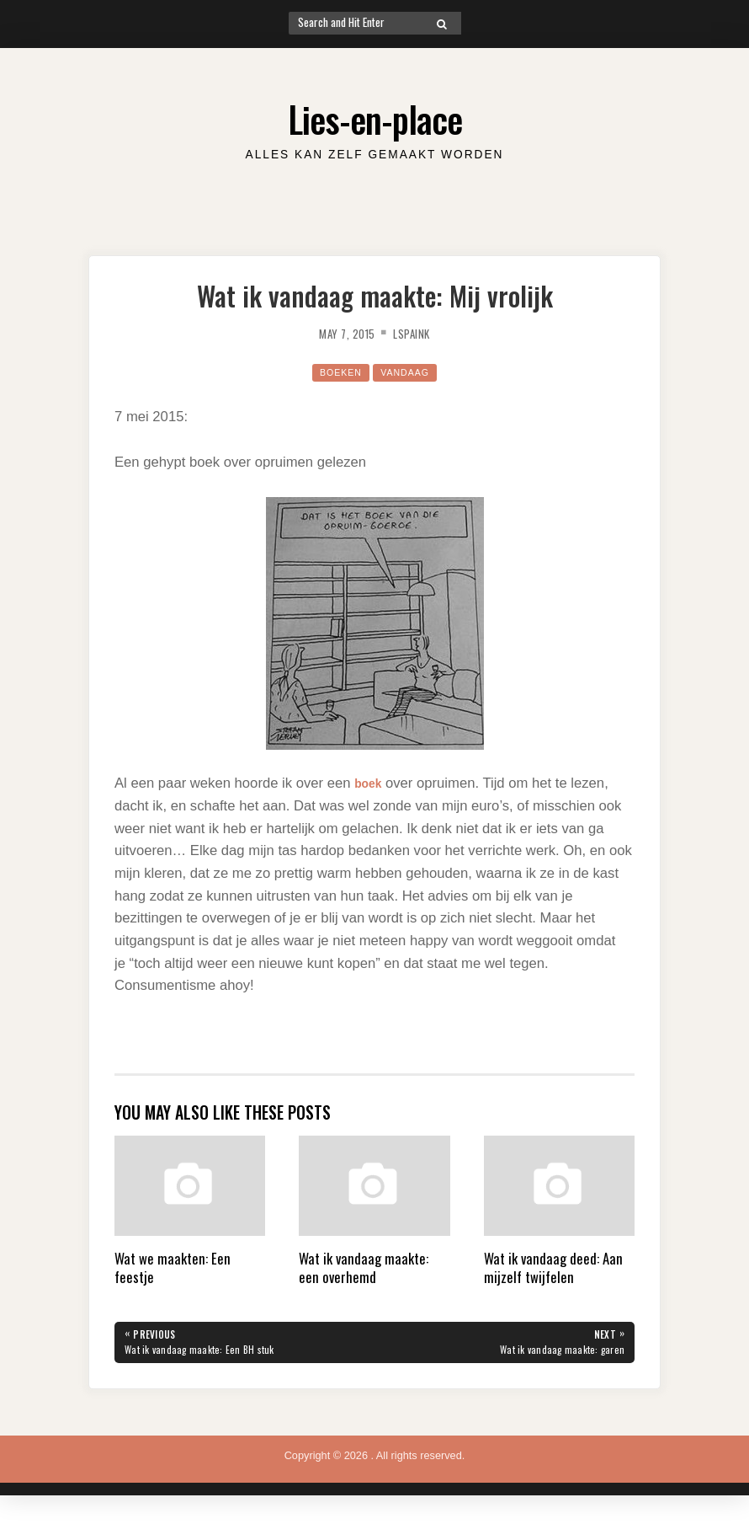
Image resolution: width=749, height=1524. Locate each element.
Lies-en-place (375, 115)
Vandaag (409, 372)
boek (370, 783)
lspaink (417, 333)
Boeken (336, 372)
